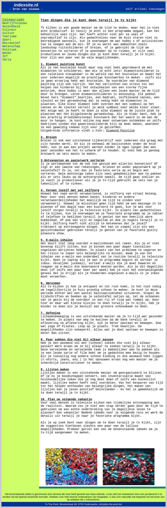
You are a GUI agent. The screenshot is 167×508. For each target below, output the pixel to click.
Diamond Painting (120, 130)
